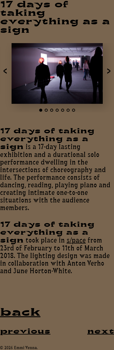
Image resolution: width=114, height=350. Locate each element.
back (20, 312)
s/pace (76, 240)
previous (25, 331)
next (100, 331)
